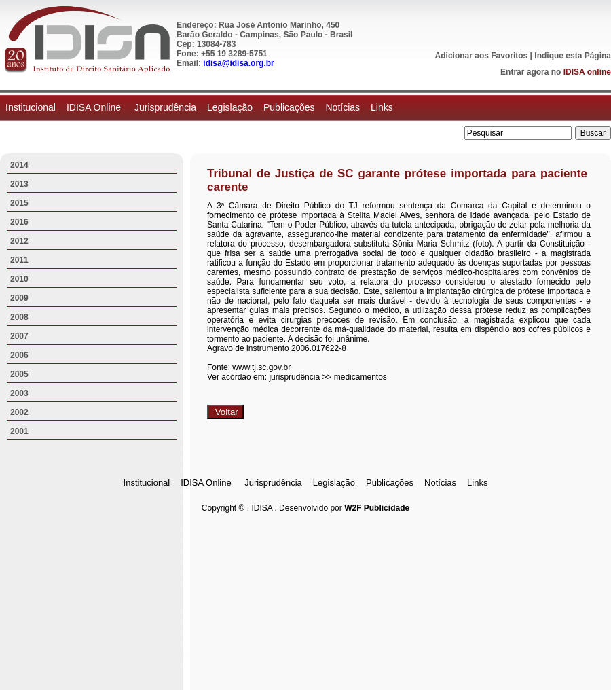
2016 (19, 222)
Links (382, 107)
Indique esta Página (572, 55)
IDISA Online (95, 107)
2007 (19, 336)
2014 (19, 165)
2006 (19, 355)
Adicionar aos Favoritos (481, 55)
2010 (19, 279)
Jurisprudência (165, 107)
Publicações (289, 107)
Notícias (342, 107)
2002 (19, 412)
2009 (19, 298)
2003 (19, 393)
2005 (19, 374)
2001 (19, 431)
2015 (19, 203)
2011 (19, 260)
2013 (19, 184)
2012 (19, 241)
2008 (19, 317)
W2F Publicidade (376, 508)
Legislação (230, 107)
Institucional (30, 107)
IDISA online (587, 72)
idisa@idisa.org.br (238, 63)
